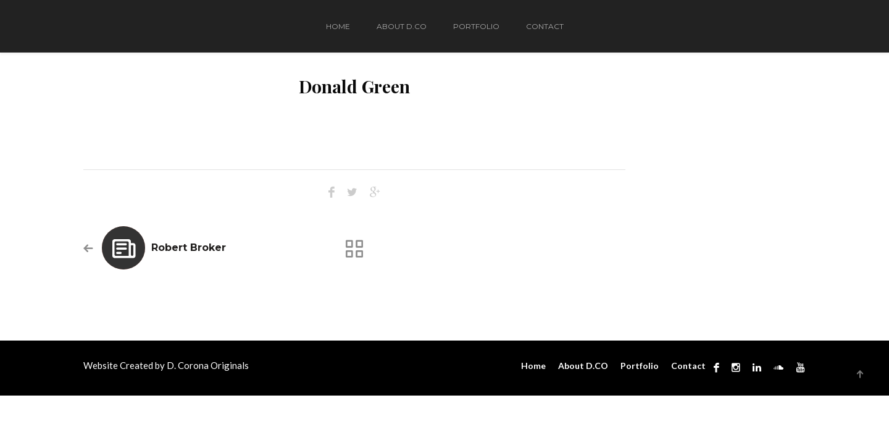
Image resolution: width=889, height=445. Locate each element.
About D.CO (402, 26)
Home (338, 26)
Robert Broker (188, 247)
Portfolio (476, 26)
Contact (545, 26)
